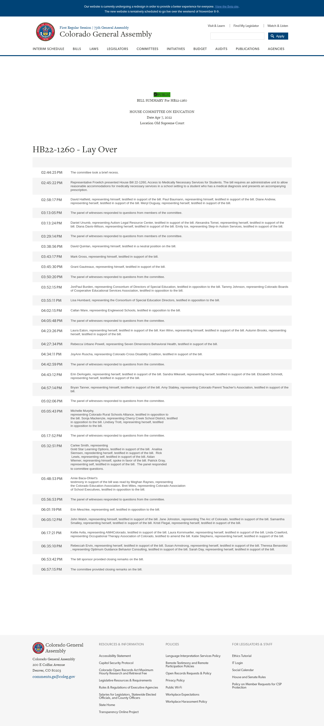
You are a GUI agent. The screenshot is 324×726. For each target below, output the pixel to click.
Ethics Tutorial (241, 656)
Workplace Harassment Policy (186, 701)
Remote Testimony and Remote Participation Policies (187, 664)
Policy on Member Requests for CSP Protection (257, 685)
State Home (107, 705)
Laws (94, 49)
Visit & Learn (216, 26)
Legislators (117, 49)
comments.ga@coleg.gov (54, 676)
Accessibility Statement (115, 656)
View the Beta (224, 6)
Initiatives (176, 49)
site (236, 6)
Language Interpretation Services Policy (193, 656)
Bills (77, 49)
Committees (147, 49)
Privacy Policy (175, 680)
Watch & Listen (277, 26)
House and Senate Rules (249, 677)
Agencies (276, 49)
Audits (221, 49)
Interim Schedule (48, 49)
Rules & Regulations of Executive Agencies (128, 687)
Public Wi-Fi (174, 687)
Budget (200, 49)
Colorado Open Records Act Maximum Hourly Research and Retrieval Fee (126, 671)
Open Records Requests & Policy (188, 673)
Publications (247, 49)
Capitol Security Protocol (116, 663)
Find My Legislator (246, 26)
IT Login (237, 663)
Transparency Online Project (119, 712)
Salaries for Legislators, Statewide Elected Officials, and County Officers (127, 696)
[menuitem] (216, 25)
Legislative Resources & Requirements (125, 680)
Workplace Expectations (182, 694)
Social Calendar (243, 670)
